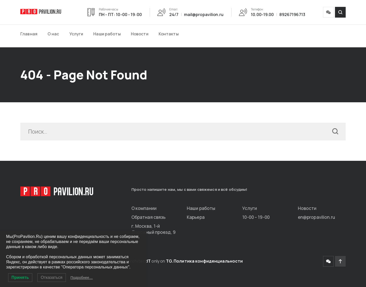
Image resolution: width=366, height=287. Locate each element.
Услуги (76, 34)
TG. (169, 261)
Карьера (196, 217)
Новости (139, 34)
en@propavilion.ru (316, 217)
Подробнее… (81, 278)
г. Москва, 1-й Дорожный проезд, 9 (153, 229)
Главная (28, 34)
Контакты (169, 34)
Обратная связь (148, 217)
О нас (53, 34)
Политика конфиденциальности (208, 261)
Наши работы (106, 34)
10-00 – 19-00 (256, 217)
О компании (144, 208)
